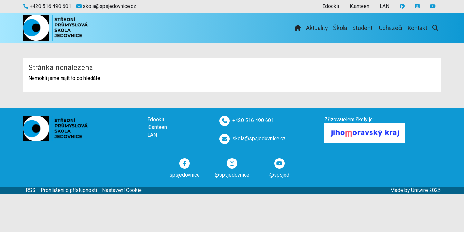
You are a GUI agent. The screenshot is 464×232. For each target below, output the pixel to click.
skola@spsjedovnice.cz (106, 6)
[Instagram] (433, 6)
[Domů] (298, 28)
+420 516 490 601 (47, 6)
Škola (340, 27)
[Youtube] (417, 6)
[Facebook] (402, 6)
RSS (30, 190)
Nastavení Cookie (122, 190)
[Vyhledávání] (435, 28)
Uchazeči (390, 27)
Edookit (330, 6)
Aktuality (317, 27)
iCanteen (359, 6)
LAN (384, 6)
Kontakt (417, 27)
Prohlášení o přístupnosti (69, 190)
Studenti (363, 27)
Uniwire (419, 190)
